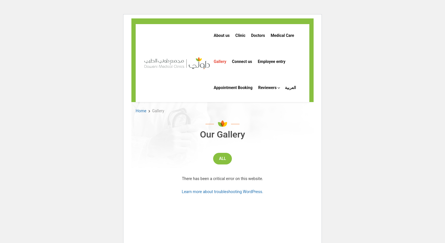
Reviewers (267, 87)
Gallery (220, 61)
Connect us (242, 61)
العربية (290, 87)
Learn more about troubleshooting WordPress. (222, 191)
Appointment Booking (233, 87)
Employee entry (271, 61)
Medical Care (282, 35)
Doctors (258, 35)
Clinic (240, 35)
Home (141, 111)
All (222, 158)
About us (222, 35)
